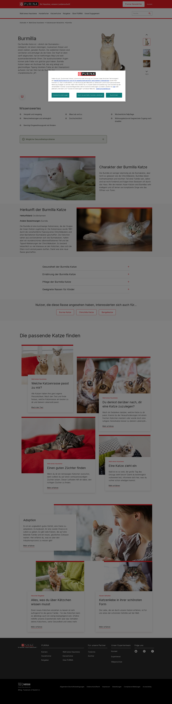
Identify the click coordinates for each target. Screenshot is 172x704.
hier (114, 87)
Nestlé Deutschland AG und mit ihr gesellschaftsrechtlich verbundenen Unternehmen (81, 80)
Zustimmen (114, 95)
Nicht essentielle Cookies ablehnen (90, 95)
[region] (87, 86)
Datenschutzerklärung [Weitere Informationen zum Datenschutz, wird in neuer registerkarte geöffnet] (103, 89)
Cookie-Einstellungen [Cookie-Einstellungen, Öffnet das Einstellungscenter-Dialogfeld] (60, 95)
